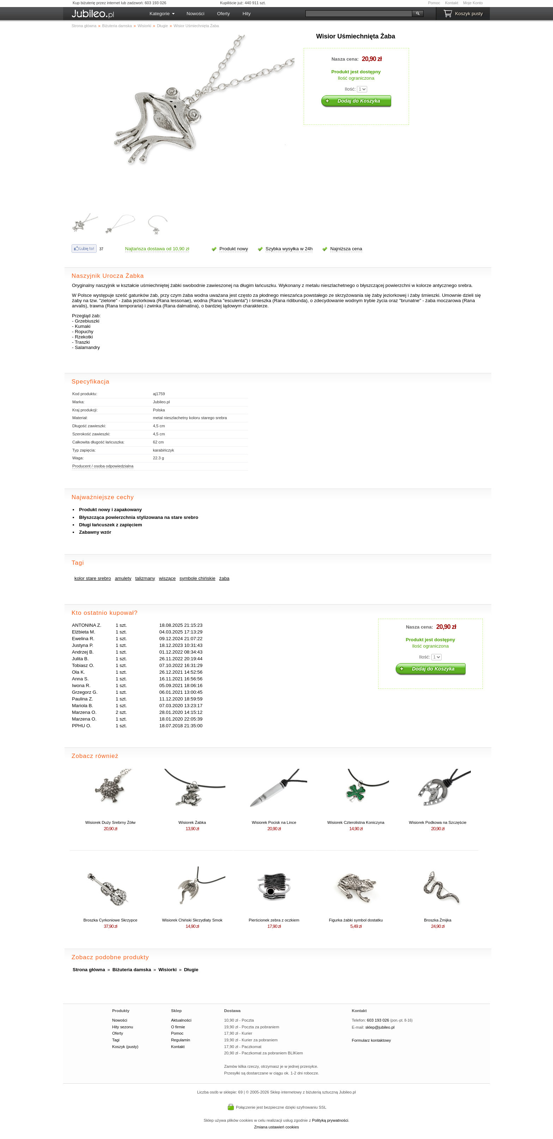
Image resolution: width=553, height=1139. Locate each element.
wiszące (167, 578)
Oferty (223, 13)
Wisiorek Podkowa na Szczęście (437, 822)
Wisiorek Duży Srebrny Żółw (110, 822)
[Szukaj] (358, 13)
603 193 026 (378, 1020)
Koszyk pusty (469, 13)
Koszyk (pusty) (125, 1047)
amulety (123, 578)
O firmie (178, 1027)
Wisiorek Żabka (192, 822)
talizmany (145, 578)
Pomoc (434, 3)
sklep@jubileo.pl (380, 1027)
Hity (247, 13)
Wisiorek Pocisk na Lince (274, 822)
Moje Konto (473, 3)
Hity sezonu (122, 1027)
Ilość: (350, 89)
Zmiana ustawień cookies (276, 1127)
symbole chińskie (197, 578)
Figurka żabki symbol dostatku (356, 920)
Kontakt (451, 3)
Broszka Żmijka (437, 920)
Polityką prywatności (330, 1120)
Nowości (195, 13)
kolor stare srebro (92, 578)
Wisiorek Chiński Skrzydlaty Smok (192, 920)
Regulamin (180, 1040)
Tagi (116, 1040)
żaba (224, 578)
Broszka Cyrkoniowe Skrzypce (111, 920)
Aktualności (181, 1020)
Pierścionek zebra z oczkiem (274, 920)
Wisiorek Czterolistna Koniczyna (355, 822)
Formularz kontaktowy (371, 1040)
